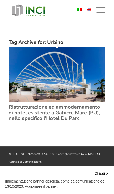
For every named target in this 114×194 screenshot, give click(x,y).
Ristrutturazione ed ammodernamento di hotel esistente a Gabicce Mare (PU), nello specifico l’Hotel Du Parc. (54, 113)
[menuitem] (98, 10)
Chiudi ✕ (102, 174)
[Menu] (98, 10)
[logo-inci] (47, 10)
